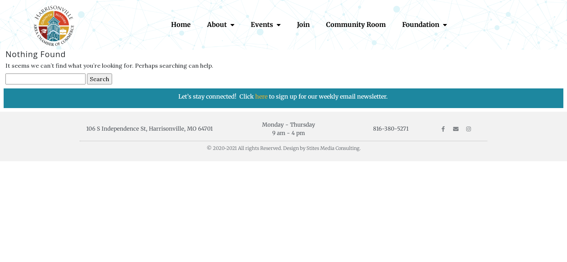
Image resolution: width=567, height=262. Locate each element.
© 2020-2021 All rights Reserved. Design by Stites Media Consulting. (284, 148)
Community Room (356, 24)
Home (181, 24)
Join (303, 24)
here (262, 96)
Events (266, 25)
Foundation (424, 25)
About (220, 25)
